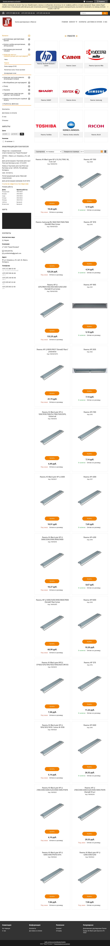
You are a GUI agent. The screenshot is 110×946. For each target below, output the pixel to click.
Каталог (72, 22)
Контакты (82, 22)
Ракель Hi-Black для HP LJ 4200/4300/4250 (89, 854)
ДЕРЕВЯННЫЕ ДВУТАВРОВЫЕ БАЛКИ (14, 40)
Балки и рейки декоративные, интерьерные (14, 45)
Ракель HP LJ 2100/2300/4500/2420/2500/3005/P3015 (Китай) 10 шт (89, 790)
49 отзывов (89, 1)
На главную (6, 928)
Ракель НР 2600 (89, 725)
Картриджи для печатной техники (13, 50)
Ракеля (6, 63)
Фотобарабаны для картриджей (15, 83)
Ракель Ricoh (96, 135)
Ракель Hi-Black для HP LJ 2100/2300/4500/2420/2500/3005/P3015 (52, 789)
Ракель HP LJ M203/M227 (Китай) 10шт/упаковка (52, 350)
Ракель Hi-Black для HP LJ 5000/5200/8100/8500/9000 (52, 538)
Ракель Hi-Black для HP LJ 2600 (52, 477)
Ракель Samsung (96, 100)
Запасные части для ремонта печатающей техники (14, 78)
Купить (52, 203)
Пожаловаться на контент (62, 944)
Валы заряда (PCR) (10, 66)
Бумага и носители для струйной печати (15, 99)
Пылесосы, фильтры (11, 104)
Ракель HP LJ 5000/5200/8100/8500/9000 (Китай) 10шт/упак (52, 601)
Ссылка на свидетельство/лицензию (15, 184)
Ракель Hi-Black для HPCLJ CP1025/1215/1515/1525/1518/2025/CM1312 (52, 664)
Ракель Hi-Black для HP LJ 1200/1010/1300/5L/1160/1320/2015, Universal (52, 414)
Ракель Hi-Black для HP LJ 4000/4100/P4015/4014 (52, 854)
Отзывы (5, 120)
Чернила (7, 90)
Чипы (6, 59)
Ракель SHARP (46, 100)
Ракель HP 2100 (90, 412)
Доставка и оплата (94, 22)
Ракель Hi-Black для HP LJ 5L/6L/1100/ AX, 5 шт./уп (52, 160)
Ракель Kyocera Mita (96, 66)
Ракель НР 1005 (90, 285)
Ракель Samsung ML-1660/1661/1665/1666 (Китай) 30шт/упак (52, 223)
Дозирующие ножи (10, 73)
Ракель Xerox (71, 100)
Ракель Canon (71, 66)
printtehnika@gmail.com (12, 253)
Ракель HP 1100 (90, 159)
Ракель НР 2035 (90, 349)
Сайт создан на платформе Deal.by (55, 942)
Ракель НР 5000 (89, 600)
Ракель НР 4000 (89, 477)
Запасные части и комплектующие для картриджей (16, 55)
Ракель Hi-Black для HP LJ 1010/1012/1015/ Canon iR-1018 (52, 726)
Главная (65, 22)
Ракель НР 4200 (89, 537)
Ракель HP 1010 (90, 222)
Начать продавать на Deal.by (12, 1)
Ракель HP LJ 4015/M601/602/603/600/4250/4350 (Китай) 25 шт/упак (52, 287)
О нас (105, 22)
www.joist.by (8, 251)
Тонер (6, 86)
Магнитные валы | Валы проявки (14, 70)
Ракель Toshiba (46, 135)
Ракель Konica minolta (71, 135)
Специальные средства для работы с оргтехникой (13, 94)
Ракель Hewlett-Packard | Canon (46, 65)
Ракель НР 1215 (90, 663)
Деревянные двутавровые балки (94, 928)
